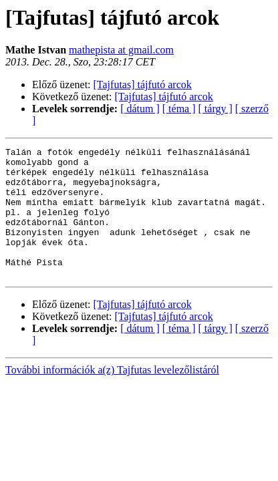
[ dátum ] (140, 108)
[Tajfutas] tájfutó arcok (143, 84)
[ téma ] (179, 108)
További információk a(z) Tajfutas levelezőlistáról (112, 396)
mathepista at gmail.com (121, 49)
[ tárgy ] (215, 108)
